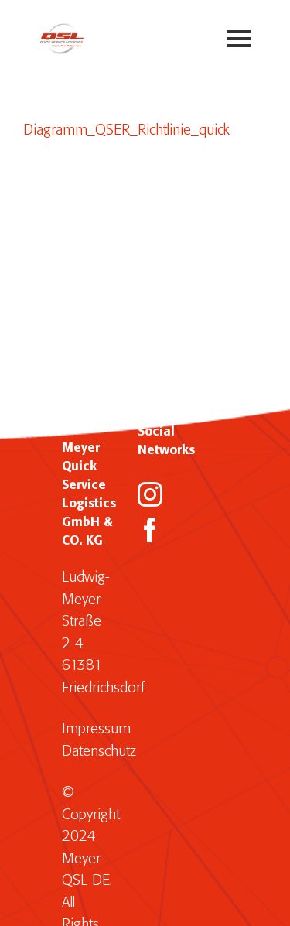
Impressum (96, 729)
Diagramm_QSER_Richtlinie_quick (126, 130)
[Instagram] (150, 494)
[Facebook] (150, 530)
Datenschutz (99, 751)
